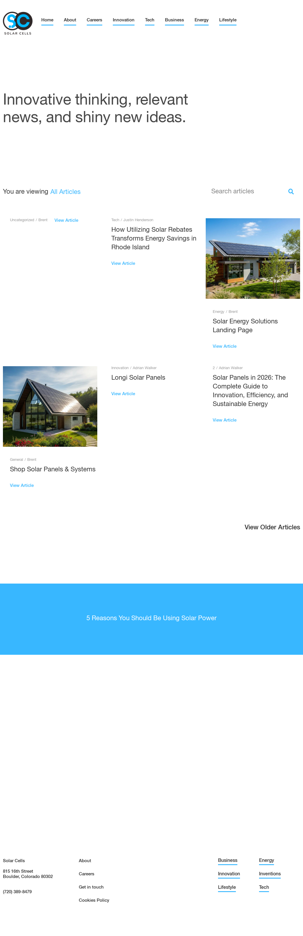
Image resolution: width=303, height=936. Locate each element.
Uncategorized (22, 220)
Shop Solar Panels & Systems (53, 469)
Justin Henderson (138, 220)
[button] (272, 529)
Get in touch (91, 887)
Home (47, 20)
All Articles (65, 192)
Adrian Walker (144, 368)
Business (174, 20)
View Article (66, 220)
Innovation (124, 20)
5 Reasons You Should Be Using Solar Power (151, 618)
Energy (202, 20)
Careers (94, 20)
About (70, 20)
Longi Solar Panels (138, 378)
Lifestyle (227, 20)
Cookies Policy (94, 900)
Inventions (270, 874)
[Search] (291, 191)
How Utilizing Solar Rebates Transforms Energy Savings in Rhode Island (153, 239)
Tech (149, 20)
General (16, 460)
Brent (42, 220)
